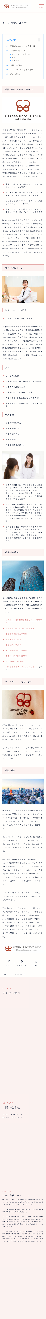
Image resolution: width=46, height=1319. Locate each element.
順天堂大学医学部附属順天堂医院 (20, 628)
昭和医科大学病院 (13, 639)
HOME (4, 974)
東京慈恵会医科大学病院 (16, 634)
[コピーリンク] (36, 963)
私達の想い (15, 74)
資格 (14, 57)
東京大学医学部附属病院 (16, 650)
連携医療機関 (16, 65)
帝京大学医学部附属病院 (16, 656)
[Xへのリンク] (9, 963)
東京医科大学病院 (13, 645)
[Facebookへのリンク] (22, 963)
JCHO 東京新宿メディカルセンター (21, 667)
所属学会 (15, 60)
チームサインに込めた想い (21, 69)
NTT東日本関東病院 (15, 661)
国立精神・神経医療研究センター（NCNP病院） (24, 621)
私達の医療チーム (18, 50)
